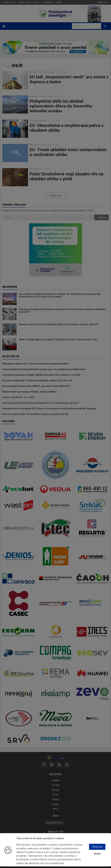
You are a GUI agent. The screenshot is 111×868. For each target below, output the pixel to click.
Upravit (97, 853)
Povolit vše (97, 847)
